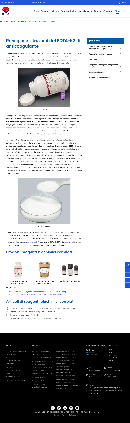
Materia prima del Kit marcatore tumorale (64, 371)
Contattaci (108, 11)
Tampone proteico (39, 377)
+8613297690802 (94, 370)
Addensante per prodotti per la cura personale (42, 362)
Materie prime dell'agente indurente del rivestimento (65, 381)
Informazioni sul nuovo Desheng (76, 11)
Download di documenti (114, 357)
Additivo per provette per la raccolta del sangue (100, 47)
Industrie (55, 11)
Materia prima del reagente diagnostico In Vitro (42, 368)
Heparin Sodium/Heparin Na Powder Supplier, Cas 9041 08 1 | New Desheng (35, 294)
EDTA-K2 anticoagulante (58, 57)
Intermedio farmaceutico (65, 376)
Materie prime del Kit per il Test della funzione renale (65, 359)
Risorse (97, 11)
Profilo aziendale (92, 355)
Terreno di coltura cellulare (42, 373)
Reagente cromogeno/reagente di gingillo (103, 66)
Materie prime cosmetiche (41, 357)
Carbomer (93, 59)
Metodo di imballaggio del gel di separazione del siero (32, 312)
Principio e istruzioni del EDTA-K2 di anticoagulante (36, 21)
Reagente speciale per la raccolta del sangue (41, 352)
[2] (38, 241)
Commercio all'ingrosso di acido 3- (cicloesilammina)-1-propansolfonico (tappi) (42, 308)
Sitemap (56, 415)
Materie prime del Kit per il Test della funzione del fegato (67, 352)
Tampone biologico (97, 72)
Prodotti (45, 11)
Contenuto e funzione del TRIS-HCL (24, 315)
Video (111, 353)
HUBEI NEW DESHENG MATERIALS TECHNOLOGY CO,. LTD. (62, 412)
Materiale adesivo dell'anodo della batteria (67, 387)
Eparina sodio (33, 242)
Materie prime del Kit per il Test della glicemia (65, 365)
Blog (117, 11)
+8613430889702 (10, 2)
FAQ (110, 350)
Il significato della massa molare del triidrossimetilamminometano (37, 318)
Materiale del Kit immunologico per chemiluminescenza (39, 384)
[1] (67, 56)
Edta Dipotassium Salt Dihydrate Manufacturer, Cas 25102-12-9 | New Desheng (37, 292)
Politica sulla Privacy (69, 415)
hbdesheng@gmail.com (38, 2)
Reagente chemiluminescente (101, 54)
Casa (36, 11)
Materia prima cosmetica (99, 77)
